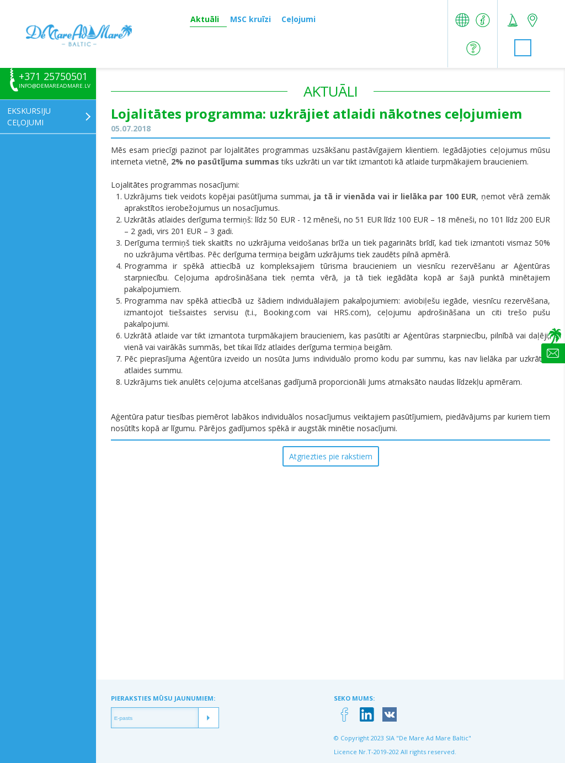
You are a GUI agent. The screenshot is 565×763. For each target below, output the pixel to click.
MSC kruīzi (250, 19)
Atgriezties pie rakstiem (330, 456)
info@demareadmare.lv (54, 86)
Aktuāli (204, 19)
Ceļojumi (298, 19)
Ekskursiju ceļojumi (29, 116)
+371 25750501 (53, 76)
